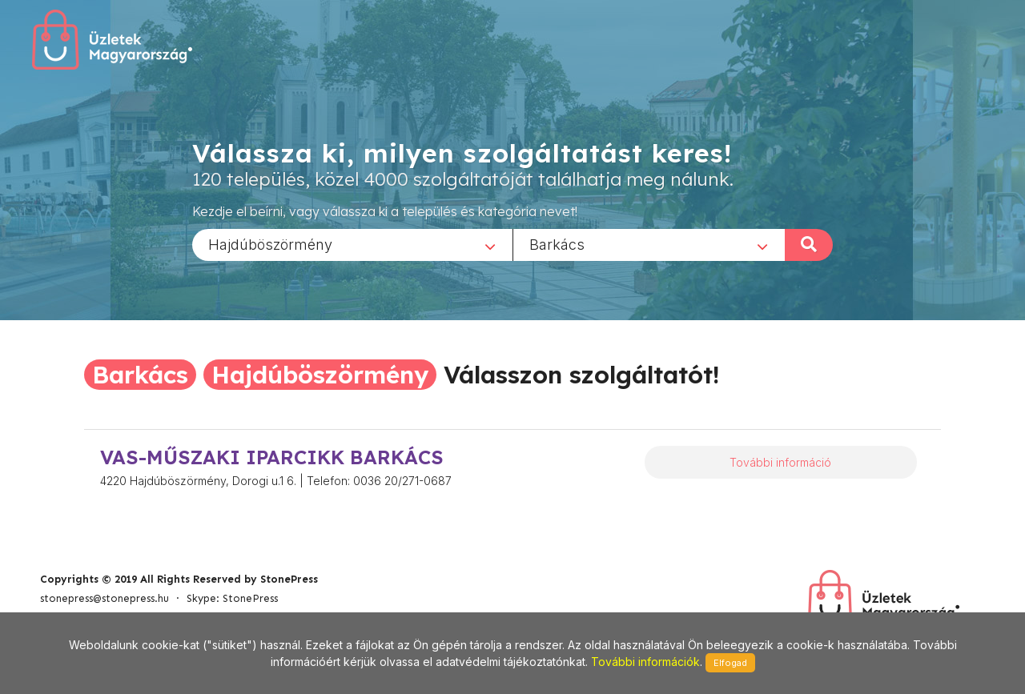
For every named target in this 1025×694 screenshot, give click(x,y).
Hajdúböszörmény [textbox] (270, 243)
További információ (780, 462)
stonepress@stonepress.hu (104, 598)
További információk (645, 661)
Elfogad (730, 662)
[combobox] (352, 244)
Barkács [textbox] (557, 243)
